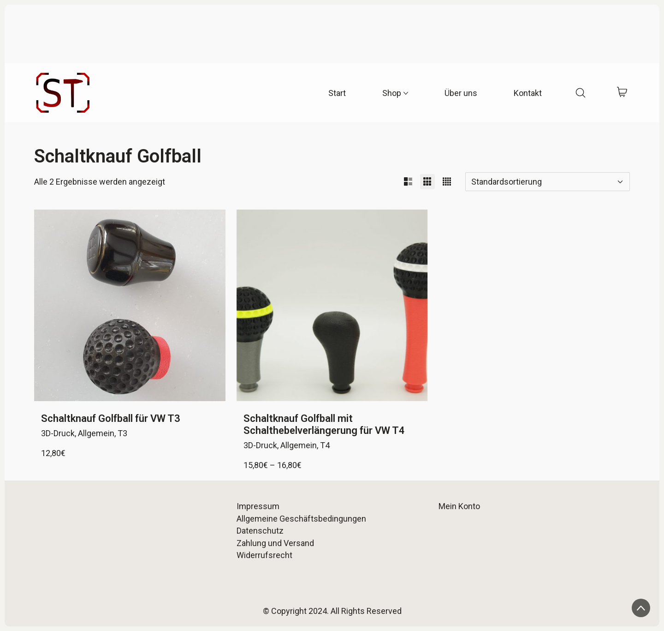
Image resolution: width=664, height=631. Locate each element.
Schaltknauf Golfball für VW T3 (110, 418)
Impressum (258, 506)
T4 (325, 445)
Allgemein (96, 433)
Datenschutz (260, 530)
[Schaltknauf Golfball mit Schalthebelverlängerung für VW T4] (332, 305)
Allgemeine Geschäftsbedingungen (301, 518)
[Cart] (622, 93)
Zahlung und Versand (275, 543)
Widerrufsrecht (264, 555)
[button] (408, 181)
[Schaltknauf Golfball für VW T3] (129, 305)
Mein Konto (459, 506)
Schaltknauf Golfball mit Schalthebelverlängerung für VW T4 (324, 424)
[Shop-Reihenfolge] (547, 181)
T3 (122, 433)
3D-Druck (58, 433)
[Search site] (580, 93)
